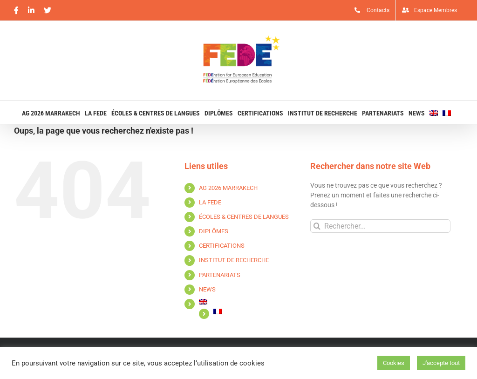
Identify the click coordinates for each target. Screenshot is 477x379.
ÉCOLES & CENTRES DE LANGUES (244, 216)
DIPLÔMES (213, 231)
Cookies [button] (393, 362)
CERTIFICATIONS (222, 245)
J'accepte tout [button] (441, 362)
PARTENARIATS (219, 274)
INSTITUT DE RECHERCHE (234, 260)
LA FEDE (210, 202)
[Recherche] (317, 226)
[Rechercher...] (380, 226)
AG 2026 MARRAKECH (228, 187)
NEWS (207, 289)
